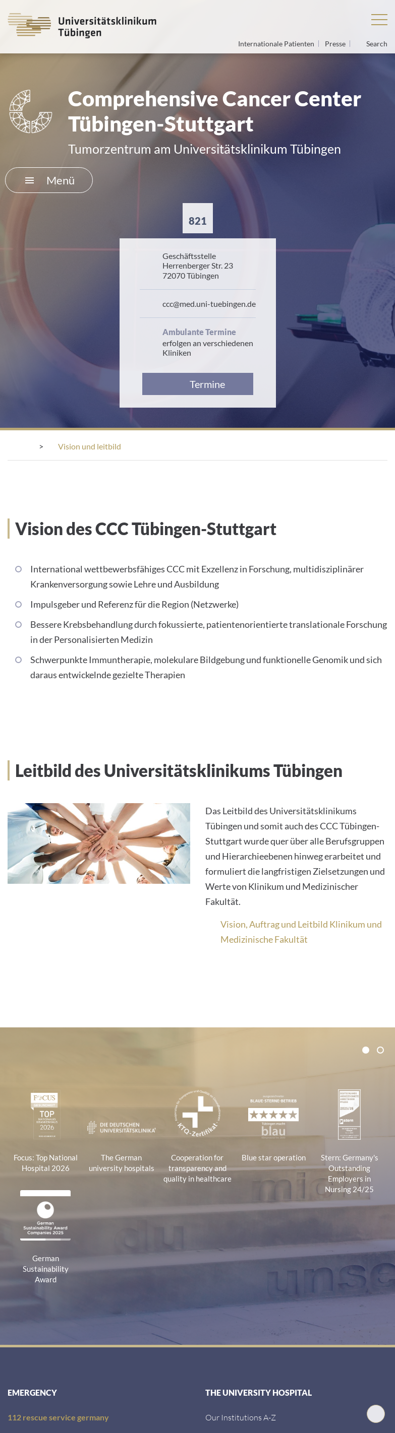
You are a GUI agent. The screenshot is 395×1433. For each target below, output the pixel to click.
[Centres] (72, 446)
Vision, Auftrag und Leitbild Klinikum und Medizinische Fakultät (301, 932)
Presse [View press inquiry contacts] (336, 43)
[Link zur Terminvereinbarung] (197, 384)
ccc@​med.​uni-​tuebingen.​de (209, 303)
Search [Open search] (376, 44)
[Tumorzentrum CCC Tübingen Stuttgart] (186, 446)
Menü (50, 180)
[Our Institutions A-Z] (240, 1417)
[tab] (365, 1050)
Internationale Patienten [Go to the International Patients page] (277, 43)
